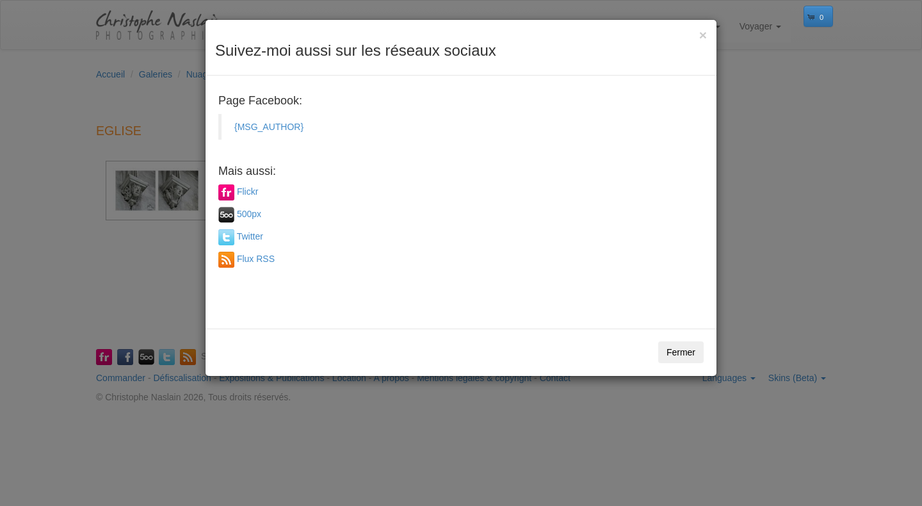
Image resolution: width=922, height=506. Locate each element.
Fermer (681, 352)
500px (249, 214)
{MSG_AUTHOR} (268, 127)
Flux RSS (256, 259)
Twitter (250, 236)
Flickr (247, 191)
